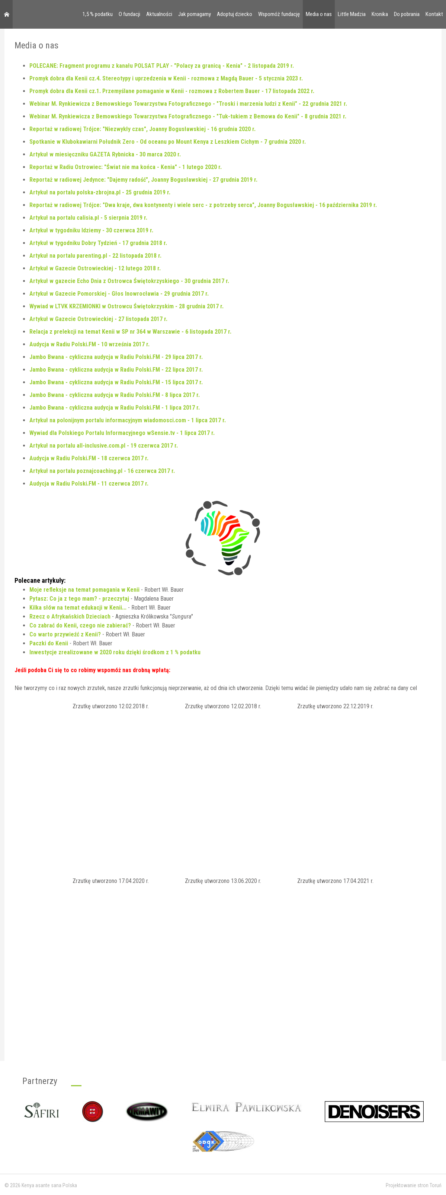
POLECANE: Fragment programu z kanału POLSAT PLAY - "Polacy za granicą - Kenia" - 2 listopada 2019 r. (161, 65)
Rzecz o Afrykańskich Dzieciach (69, 616)
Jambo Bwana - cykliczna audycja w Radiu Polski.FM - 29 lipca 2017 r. (116, 356)
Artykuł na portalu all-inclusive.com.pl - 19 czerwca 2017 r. (103, 445)
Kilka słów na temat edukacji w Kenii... (77, 607)
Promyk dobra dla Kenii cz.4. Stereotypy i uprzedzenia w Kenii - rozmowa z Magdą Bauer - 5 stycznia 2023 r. (166, 78)
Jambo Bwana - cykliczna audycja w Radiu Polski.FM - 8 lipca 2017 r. (114, 394)
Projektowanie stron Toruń (414, 1185)
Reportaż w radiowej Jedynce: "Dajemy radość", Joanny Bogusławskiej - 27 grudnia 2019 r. (143, 179)
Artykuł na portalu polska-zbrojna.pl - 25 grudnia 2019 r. (99, 192)
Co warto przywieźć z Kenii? (65, 634)
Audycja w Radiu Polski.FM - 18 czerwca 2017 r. (88, 458)
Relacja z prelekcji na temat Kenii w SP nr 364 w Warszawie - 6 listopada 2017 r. (130, 331)
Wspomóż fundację (279, 14)
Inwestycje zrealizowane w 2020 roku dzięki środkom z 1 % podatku (114, 652)
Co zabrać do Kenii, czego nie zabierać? (80, 625)
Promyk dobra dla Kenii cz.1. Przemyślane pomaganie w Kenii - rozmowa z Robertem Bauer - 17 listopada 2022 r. (171, 91)
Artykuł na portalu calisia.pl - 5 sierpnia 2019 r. (88, 217)
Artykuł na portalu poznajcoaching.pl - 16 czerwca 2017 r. (102, 470)
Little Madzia (352, 14)
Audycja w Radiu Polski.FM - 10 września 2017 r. (89, 344)
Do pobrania (407, 14)
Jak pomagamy (194, 14)
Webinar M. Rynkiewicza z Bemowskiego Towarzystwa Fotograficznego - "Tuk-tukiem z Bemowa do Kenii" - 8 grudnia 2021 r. (187, 116)
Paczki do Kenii (48, 643)
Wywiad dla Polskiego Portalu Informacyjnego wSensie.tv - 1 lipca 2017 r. (122, 432)
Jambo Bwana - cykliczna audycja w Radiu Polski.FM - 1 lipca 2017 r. (114, 407)
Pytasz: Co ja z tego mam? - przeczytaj (79, 598)
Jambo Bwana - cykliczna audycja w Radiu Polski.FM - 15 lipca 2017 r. (116, 382)
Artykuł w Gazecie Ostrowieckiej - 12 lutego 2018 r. (95, 268)
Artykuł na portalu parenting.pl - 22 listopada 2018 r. (95, 255)
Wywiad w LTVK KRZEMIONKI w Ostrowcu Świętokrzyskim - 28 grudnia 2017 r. (126, 306)
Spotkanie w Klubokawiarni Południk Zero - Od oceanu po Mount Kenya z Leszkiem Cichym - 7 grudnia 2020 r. (167, 141)
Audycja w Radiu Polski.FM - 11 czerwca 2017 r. (88, 483)
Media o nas (319, 14)
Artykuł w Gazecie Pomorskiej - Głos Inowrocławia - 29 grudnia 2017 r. (119, 293)
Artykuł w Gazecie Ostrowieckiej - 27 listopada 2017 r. (98, 318)
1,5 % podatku (98, 14)
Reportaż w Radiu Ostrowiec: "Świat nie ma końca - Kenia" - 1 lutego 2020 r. (125, 167)
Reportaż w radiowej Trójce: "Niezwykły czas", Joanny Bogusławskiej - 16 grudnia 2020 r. (142, 129)
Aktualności (159, 14)
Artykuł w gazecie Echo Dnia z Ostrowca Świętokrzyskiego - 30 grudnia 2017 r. (129, 281)
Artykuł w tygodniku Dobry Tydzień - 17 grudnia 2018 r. (98, 243)
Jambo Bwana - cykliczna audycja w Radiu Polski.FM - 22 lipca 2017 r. (116, 369)
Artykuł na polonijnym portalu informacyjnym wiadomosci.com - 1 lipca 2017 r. (127, 420)
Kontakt (434, 14)
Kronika (380, 14)
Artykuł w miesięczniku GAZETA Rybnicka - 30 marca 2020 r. (105, 154)
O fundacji (129, 14)
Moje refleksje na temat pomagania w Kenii (84, 589)
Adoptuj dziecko (234, 14)
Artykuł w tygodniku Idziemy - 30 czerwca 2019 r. (91, 230)
